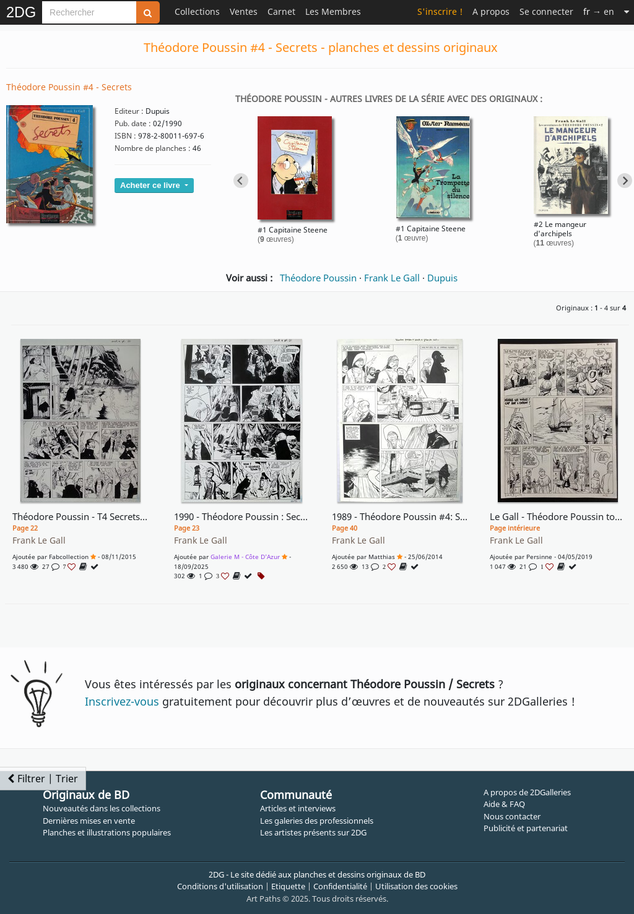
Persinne (539, 556)
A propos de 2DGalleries (527, 792)
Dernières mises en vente (89, 820)
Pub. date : (133, 123)
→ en (598, 11)
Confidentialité (340, 886)
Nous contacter (512, 816)
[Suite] (626, 11)
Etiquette (288, 886)
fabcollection (69, 556)
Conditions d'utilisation (220, 886)
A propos (491, 11)
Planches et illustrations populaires (107, 832)
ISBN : (125, 135)
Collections (197, 11)
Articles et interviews (298, 808)
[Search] (89, 12)
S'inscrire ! (439, 11)
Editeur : (129, 111)
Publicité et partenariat (526, 828)
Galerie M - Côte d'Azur (245, 556)
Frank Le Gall (392, 277)
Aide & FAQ (504, 803)
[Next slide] (624, 180)
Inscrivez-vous (122, 701)
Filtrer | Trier (42, 778)
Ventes (244, 11)
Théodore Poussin (318, 277)
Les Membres (333, 11)
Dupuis (442, 277)
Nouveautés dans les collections (101, 808)
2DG (21, 12)
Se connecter (546, 11)
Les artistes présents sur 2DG (313, 832)
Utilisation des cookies (416, 886)
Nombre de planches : (153, 148)
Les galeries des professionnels (316, 820)
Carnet (281, 11)
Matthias (381, 556)
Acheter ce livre (151, 185)
